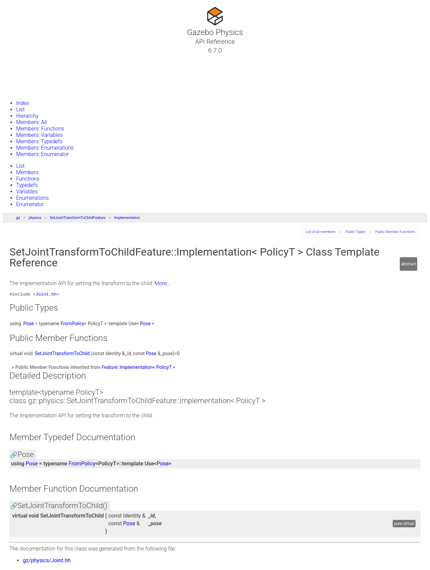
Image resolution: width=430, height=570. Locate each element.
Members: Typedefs (39, 141)
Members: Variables (39, 135)
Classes (21, 66)
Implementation (127, 218)
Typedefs (27, 185)
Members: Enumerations (45, 148)
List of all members (320, 232)
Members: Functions (40, 128)
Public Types (355, 232)
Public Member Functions (395, 232)
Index (22, 103)
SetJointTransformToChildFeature (77, 218)
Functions (27, 179)
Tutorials (23, 58)
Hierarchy (27, 116)
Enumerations (32, 198)
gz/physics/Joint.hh (47, 561)
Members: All (31, 122)
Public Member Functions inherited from (93, 368)
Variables (27, 191)
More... (163, 283)
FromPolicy (72, 324)
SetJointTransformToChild (62, 354)
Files (18, 82)
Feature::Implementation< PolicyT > (138, 368)
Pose (28, 324)
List (20, 109)
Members (27, 172)
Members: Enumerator (42, 154)
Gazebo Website (31, 90)
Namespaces (28, 74)
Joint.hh (46, 295)
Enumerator (30, 204)
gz (18, 218)
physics (35, 218)
